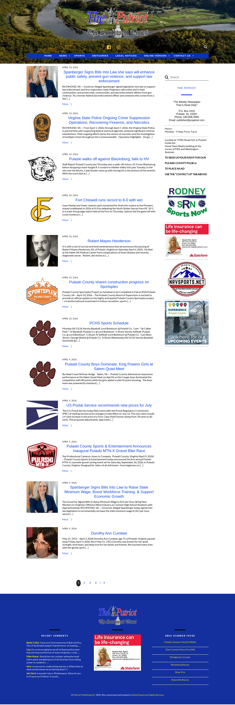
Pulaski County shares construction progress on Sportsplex (109, 284)
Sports (79, 56)
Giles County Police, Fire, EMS (180, 650)
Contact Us (182, 56)
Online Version (155, 56)
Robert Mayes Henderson (109, 241)
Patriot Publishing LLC (84, 695)
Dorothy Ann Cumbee (109, 534)
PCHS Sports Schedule (109, 324)
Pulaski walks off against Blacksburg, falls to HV (109, 159)
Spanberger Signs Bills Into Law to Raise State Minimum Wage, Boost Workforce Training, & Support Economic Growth (109, 492)
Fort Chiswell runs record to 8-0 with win (109, 200)
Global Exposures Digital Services (147, 695)
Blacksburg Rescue (180, 665)
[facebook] (109, 47)
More (66, 104)
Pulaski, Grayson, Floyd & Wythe (180, 642)
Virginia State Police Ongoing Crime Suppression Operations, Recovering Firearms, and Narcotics (109, 120)
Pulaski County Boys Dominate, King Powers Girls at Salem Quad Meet (109, 367)
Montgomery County (180, 657)
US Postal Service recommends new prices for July (109, 406)
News (63, 56)
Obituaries (100, 56)
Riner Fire (180, 672)
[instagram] (119, 47)
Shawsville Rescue (180, 680)
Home (48, 56)
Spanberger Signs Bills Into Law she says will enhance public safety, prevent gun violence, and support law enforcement (109, 77)
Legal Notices (126, 56)
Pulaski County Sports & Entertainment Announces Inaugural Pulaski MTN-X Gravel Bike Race (109, 449)
